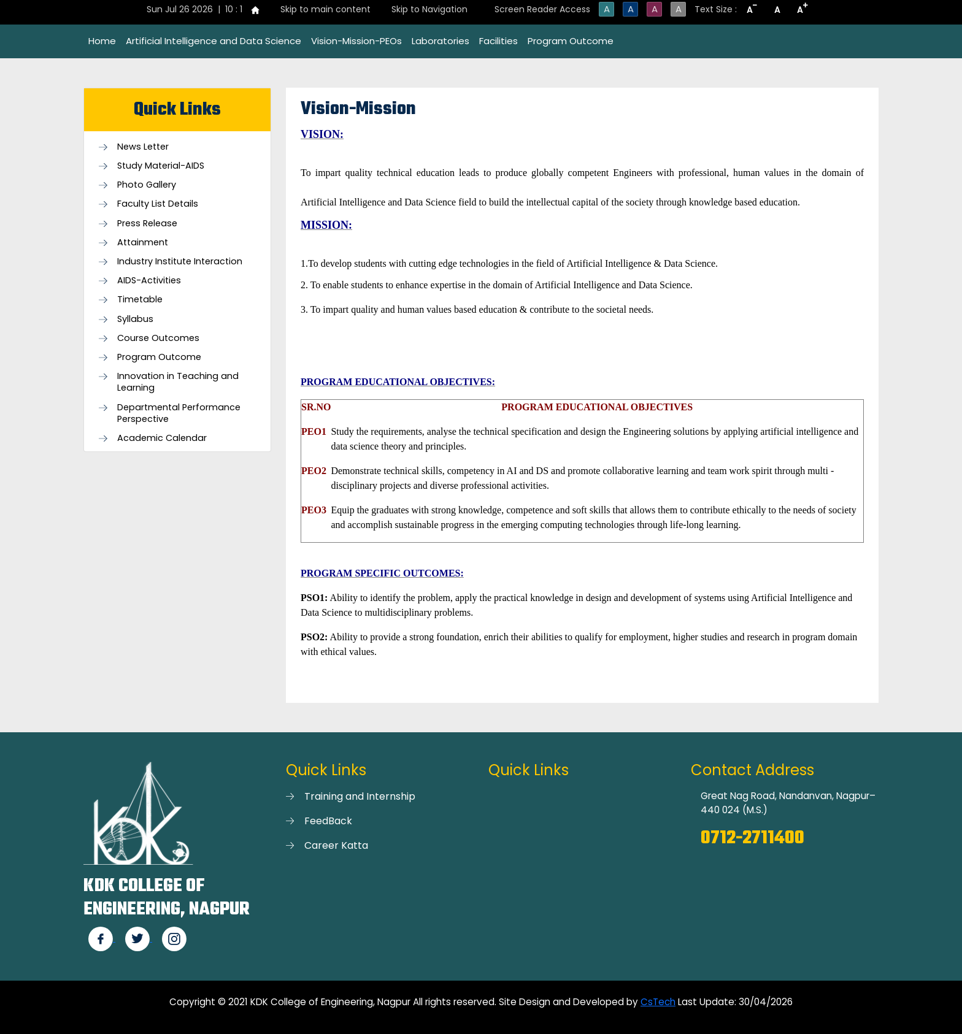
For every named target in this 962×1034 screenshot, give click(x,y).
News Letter (143, 147)
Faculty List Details (157, 204)
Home (102, 40)
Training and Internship (359, 796)
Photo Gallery (146, 185)
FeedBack (328, 821)
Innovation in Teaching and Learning (178, 382)
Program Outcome (571, 40)
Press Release (147, 223)
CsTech (658, 1001)
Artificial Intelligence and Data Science (213, 40)
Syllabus (135, 319)
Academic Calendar (162, 438)
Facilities (498, 40)
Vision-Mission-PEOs (356, 40)
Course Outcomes (158, 338)
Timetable (140, 299)
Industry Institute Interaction (179, 261)
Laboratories (440, 40)
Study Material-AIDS (160, 166)
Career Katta (336, 845)
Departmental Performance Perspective (178, 413)
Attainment (142, 242)
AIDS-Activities (149, 280)
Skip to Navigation (429, 9)
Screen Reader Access (542, 9)
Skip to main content (325, 9)
